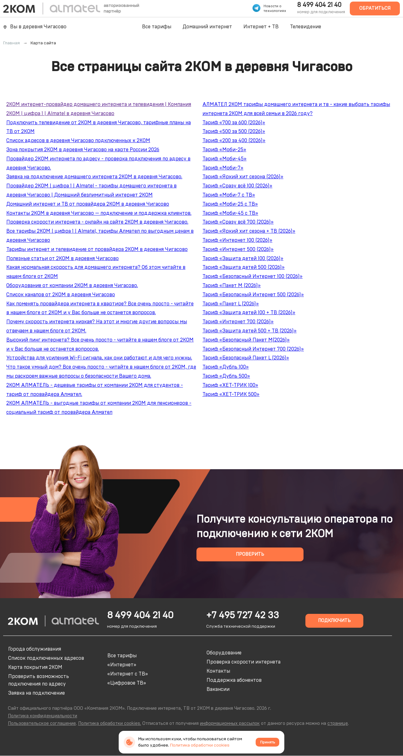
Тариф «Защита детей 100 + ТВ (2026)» (248, 312)
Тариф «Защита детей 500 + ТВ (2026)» (249, 330)
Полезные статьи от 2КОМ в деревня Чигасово (62, 258)
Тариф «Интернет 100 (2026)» (237, 240)
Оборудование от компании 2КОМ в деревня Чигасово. (72, 285)
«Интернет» (121, 664)
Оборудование (224, 652)
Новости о (272, 6)
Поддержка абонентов (234, 680)
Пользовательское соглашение (42, 723)
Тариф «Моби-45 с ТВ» (230, 213)
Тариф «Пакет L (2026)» (230, 303)
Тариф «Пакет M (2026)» (231, 285)
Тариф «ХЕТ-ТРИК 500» (230, 394)
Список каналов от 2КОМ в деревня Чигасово (60, 294)
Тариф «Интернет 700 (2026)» (238, 321)
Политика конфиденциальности (42, 716)
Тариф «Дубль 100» (225, 367)
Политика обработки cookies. (109, 723)
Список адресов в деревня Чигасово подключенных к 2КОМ (78, 140)
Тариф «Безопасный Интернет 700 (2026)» (253, 349)
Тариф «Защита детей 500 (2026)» (243, 267)
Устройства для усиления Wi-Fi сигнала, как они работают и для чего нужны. (99, 357)
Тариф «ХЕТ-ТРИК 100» (230, 385)
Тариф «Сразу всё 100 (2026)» (237, 185)
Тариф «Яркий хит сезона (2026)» (242, 176)
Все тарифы (156, 26)
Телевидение (305, 26)
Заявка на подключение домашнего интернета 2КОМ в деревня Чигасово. (94, 176)
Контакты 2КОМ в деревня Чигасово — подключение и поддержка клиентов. (98, 213)
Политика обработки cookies (200, 745)
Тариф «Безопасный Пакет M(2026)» (246, 339)
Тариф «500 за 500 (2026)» (233, 131)
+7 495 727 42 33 (242, 615)
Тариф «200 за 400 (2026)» (233, 140)
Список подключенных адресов (46, 658)
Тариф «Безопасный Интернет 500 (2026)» (253, 294)
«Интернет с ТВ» (127, 673)
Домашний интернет (207, 26)
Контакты (218, 671)
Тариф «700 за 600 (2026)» (233, 122)
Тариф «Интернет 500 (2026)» (238, 249)
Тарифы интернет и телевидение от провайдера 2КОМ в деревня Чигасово (97, 249)
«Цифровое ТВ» (126, 683)
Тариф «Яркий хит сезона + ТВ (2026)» (248, 231)
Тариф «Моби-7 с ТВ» (228, 194)
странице (337, 723)
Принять (267, 742)
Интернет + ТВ (261, 26)
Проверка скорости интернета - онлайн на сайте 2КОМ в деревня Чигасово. (97, 222)
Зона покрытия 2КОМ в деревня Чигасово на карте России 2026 (82, 149)
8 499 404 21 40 (319, 5)
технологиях (275, 11)
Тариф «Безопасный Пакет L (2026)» (245, 357)
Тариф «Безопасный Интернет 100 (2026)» (252, 276)
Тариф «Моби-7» (222, 167)
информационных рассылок (230, 723)
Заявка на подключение (36, 693)
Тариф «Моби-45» (224, 158)
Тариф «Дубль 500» (226, 376)
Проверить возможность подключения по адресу (38, 680)
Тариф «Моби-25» (224, 149)
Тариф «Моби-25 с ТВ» (230, 204)
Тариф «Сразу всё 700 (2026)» (238, 222)
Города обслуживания (34, 649)
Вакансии (218, 689)
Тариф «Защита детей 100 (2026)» (242, 258)
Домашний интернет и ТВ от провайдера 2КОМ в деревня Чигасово (87, 204)
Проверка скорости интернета (244, 661)
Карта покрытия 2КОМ (35, 667)
